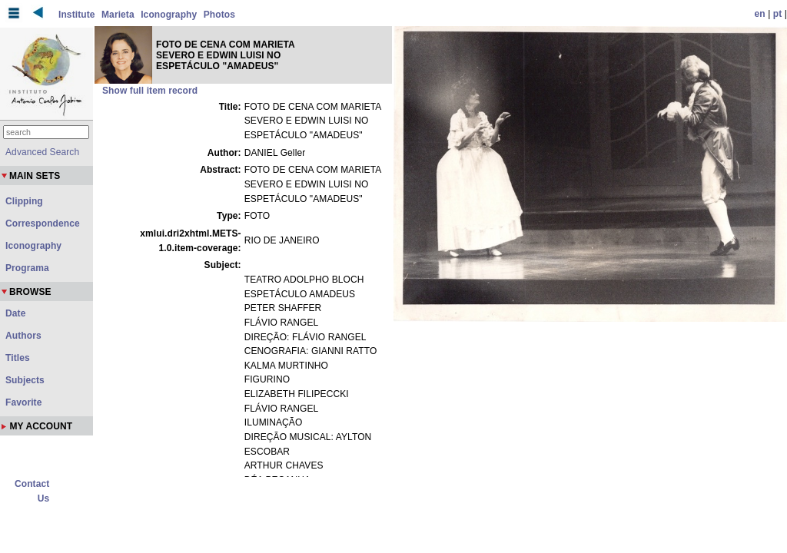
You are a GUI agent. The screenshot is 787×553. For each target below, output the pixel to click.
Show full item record (150, 90)
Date (15, 313)
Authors (23, 335)
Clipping (24, 201)
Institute (76, 14)
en (760, 13)
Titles (17, 358)
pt (777, 13)
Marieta (117, 14)
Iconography (169, 14)
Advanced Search (42, 152)
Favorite (23, 402)
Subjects (25, 380)
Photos (219, 14)
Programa (27, 268)
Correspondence (42, 223)
